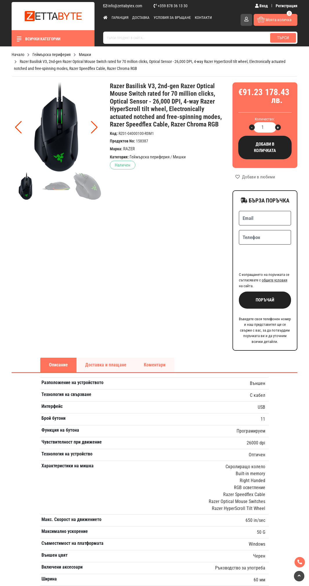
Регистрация (286, 5)
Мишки (179, 157)
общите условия (274, 257)
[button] (94, 127)
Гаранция (120, 17)
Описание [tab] (58, 342)
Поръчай (265, 277)
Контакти (203, 17)
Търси (283, 37)
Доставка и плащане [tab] (105, 342)
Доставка (141, 17)
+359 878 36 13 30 (171, 5)
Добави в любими (255, 177)
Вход (262, 5)
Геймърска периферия (150, 157)
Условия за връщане (172, 17)
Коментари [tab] (155, 342)
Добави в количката (265, 147)
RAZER (129, 148)
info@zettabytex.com (122, 5)
